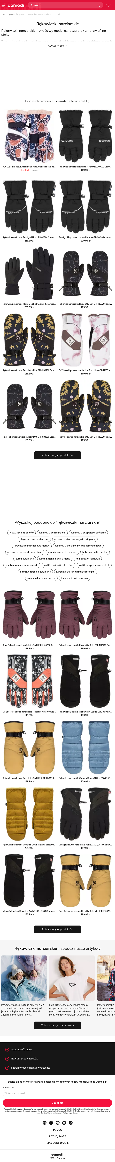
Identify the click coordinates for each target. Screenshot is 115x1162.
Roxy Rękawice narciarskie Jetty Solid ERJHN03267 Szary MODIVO (33, 645)
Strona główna (9, 14)
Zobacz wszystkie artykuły (57, 1025)
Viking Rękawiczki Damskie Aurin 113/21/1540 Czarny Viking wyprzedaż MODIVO (40, 911)
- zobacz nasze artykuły (58, 948)
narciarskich (94, 565)
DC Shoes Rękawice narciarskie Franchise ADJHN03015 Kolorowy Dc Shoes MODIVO (42, 712)
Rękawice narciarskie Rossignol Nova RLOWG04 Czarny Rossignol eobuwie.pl (38, 237)
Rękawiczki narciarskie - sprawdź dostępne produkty (57, 101)
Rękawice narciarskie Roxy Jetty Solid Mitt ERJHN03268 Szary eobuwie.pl (37, 778)
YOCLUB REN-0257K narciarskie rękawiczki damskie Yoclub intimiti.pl (35, 167)
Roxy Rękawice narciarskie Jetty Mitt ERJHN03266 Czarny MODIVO (34, 437)
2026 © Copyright (57, 1158)
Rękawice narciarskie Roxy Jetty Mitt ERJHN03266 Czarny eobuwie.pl (35, 370)
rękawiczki (21, 532)
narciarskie (62, 552)
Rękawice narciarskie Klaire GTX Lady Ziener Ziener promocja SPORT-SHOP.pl (39, 304)
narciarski (54, 558)
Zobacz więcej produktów (57, 455)
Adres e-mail (8, 1087)
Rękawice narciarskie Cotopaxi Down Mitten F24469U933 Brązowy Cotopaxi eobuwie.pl (43, 845)
